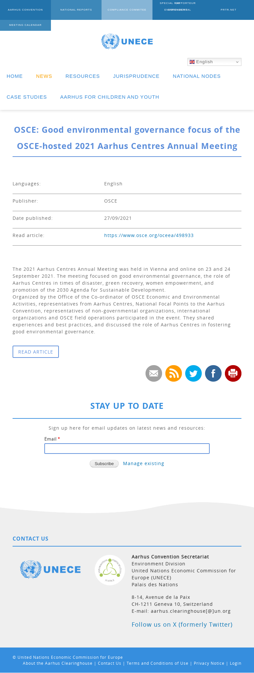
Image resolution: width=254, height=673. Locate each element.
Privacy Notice (209, 663)
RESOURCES (82, 76)
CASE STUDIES (27, 97)
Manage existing (143, 463)
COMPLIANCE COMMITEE (126, 9)
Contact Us (109, 663)
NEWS (44, 76)
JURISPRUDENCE (136, 76)
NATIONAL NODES (197, 76)
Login (235, 663)
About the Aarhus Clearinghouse (58, 663)
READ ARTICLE (35, 352)
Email (50, 439)
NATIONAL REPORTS (76, 9)
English (201, 62)
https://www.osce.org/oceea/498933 (149, 235)
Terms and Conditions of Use (158, 663)
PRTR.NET (228, 9)
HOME (15, 76)
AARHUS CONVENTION (25, 9)
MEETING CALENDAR (25, 25)
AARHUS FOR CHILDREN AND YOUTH (109, 97)
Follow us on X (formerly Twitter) (182, 624)
